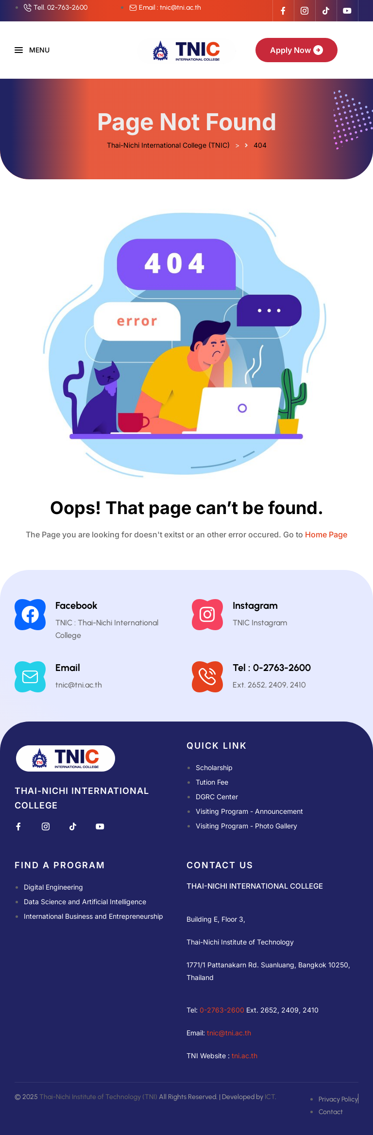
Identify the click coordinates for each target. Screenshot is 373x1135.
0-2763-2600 (222, 1010)
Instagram (255, 605)
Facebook (76, 605)
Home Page (326, 534)
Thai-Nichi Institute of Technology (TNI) (98, 1097)
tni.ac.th (244, 1055)
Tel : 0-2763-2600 (272, 667)
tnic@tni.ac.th (229, 1033)
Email (67, 667)
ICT (270, 1097)
